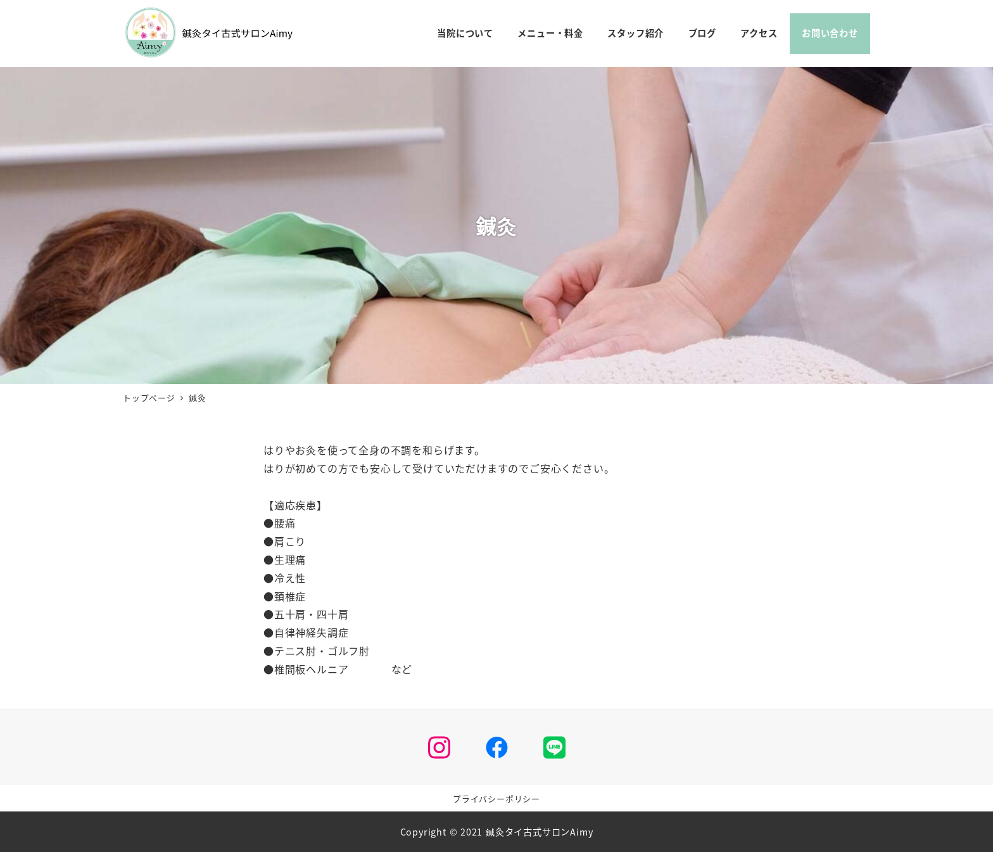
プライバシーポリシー (496, 798)
